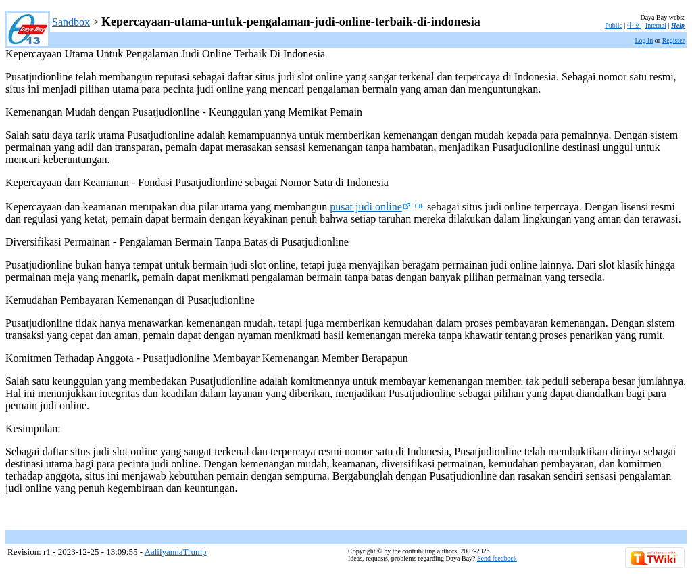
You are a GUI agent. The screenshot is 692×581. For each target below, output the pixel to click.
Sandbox (71, 22)
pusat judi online (370, 206)
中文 (634, 25)
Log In (644, 40)
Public (613, 25)
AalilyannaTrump (176, 552)
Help (678, 25)
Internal (655, 25)
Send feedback (497, 558)
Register (673, 40)
